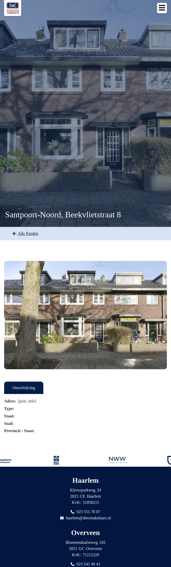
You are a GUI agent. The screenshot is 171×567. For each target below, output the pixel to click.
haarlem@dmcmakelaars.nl (88, 518)
